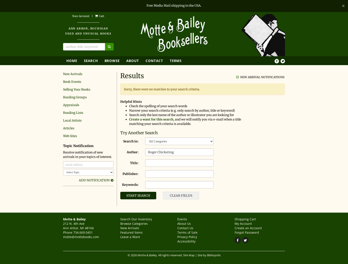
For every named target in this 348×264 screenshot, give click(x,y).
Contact (154, 60)
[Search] (84, 46)
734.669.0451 (83, 232)
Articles (68, 128)
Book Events (72, 82)
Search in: (130, 141)
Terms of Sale (187, 232)
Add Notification (94, 180)
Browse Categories (134, 223)
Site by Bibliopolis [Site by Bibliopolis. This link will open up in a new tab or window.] (209, 255)
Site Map (189, 255)
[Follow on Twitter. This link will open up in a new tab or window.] (283, 61)
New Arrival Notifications (260, 77)
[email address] (88, 164)
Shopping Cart (245, 219)
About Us (184, 223)
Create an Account (248, 228)
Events (182, 219)
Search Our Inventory (136, 219)
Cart (99, 16)
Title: (134, 163)
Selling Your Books (76, 89)
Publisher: (130, 174)
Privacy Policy (187, 237)
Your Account (80, 16)
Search (91, 60)
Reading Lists (73, 113)
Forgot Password (247, 232)
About (132, 60)
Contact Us (185, 228)
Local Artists (72, 120)
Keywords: (130, 185)
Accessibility (186, 241)
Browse (112, 60)
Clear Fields (181, 196)
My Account (243, 223)
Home (71, 60)
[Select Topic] (88, 172)
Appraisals (71, 105)
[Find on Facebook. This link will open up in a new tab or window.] (277, 61)
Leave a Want (130, 237)
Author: (132, 152)
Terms (176, 60)
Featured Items (131, 232)
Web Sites (70, 136)
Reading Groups (75, 97)
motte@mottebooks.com (81, 237)
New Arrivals (72, 74)
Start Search (138, 196)
